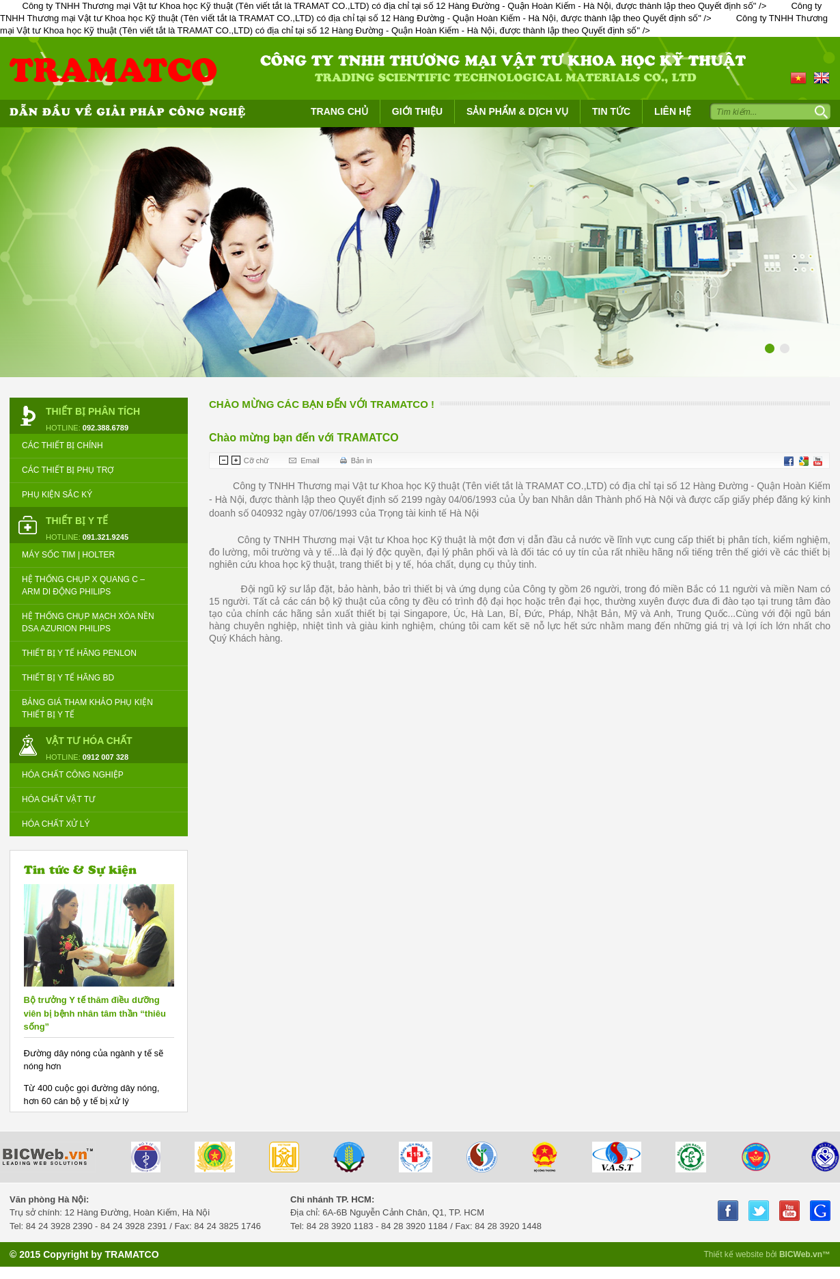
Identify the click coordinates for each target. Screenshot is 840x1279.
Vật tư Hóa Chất (89, 740)
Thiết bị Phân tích (93, 411)
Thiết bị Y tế (77, 520)
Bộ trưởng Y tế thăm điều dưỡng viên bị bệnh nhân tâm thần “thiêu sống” (95, 1013)
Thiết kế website (734, 1254)
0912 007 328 (105, 757)
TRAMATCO (131, 1254)
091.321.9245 (105, 537)
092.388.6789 (105, 428)
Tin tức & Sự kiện (80, 869)
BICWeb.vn (800, 1254)
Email (310, 460)
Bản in (361, 460)
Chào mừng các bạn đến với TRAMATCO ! (321, 404)
